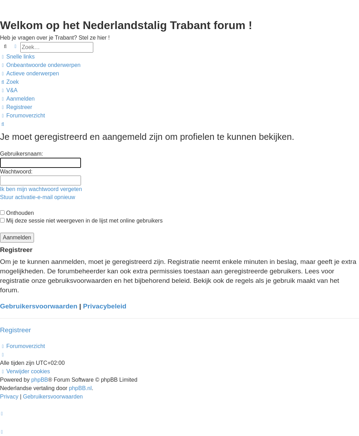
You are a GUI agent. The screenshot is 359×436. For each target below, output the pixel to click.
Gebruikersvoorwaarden (38, 306)
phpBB (39, 380)
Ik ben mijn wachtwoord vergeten (41, 189)
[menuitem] (40, 65)
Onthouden (17, 213)
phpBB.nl (80, 388)
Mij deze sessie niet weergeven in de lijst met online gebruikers (81, 221)
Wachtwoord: (16, 172)
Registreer (15, 330)
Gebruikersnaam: (21, 154)
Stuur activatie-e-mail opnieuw (37, 197)
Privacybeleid (105, 306)
